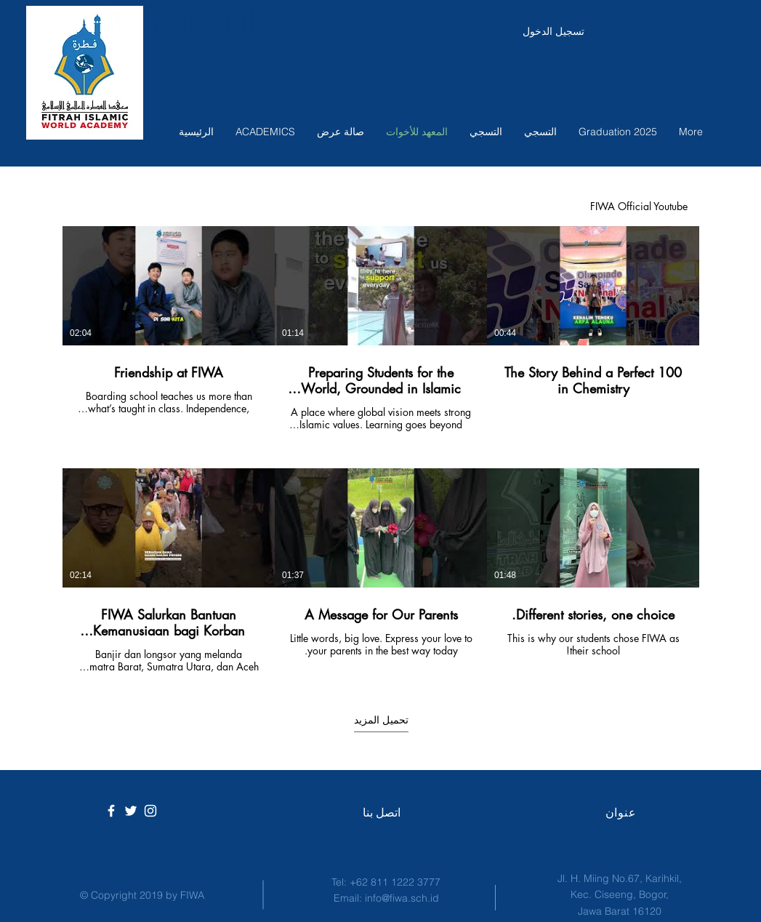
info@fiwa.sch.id (402, 898)
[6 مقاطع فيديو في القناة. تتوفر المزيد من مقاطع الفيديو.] (381, 449)
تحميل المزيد (380, 719)
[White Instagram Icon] (150, 811)
